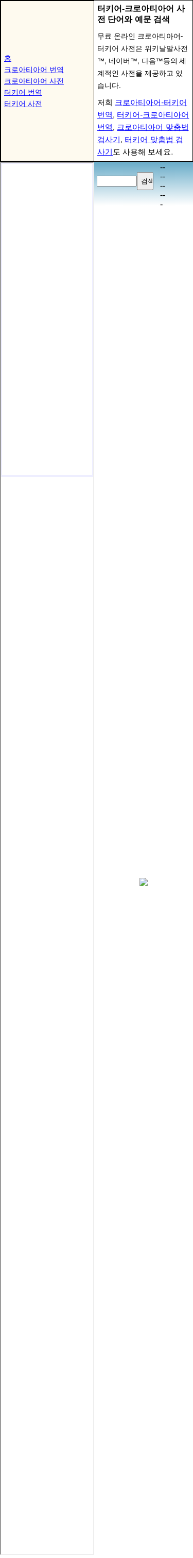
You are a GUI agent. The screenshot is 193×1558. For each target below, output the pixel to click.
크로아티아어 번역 (34, 69)
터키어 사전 (23, 103)
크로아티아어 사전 (34, 81)
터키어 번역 (23, 92)
